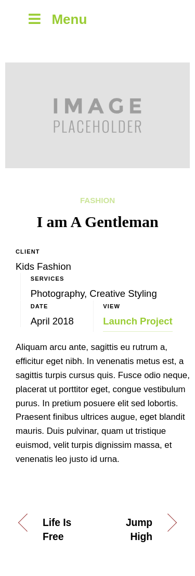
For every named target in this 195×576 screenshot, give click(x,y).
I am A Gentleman (97, 221)
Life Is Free (57, 529)
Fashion (97, 200)
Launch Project (137, 321)
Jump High (139, 529)
